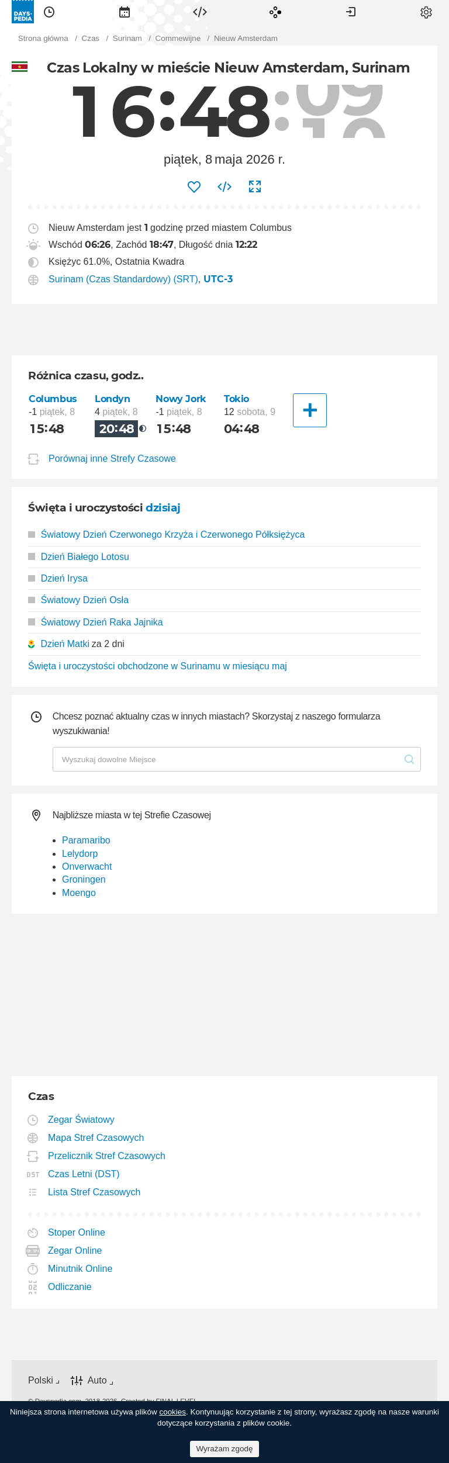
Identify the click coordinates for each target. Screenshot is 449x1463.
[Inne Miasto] (310, 410)
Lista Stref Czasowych (94, 1192)
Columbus (53, 398)
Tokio (236, 398)
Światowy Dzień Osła (78, 600)
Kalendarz (124, 11)
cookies (172, 1411)
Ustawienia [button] (426, 11)
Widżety (200, 11)
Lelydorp (80, 854)
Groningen (84, 879)
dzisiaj (163, 507)
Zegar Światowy (82, 1120)
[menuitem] (49, 11)
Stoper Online (77, 1232)
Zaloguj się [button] (351, 11)
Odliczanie (70, 1287)
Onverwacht (87, 866)
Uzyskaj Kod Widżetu (224, 187)
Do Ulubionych (194, 187)
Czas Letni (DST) (84, 1174)
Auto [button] (97, 1381)
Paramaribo (86, 840)
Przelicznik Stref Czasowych (107, 1156)
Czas (49, 11)
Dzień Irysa (58, 578)
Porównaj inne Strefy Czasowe (112, 459)
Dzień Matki (64, 644)
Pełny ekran (255, 187)
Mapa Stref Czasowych (96, 1138)
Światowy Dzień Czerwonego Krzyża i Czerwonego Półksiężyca (166, 534)
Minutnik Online (80, 1269)
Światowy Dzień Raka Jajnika (95, 622)
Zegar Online (75, 1251)
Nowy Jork (181, 398)
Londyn (112, 398)
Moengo (79, 893)
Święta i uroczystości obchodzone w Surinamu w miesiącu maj (157, 666)
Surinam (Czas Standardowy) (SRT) (123, 279)
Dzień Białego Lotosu (78, 557)
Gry (275, 11)
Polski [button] (40, 1380)
